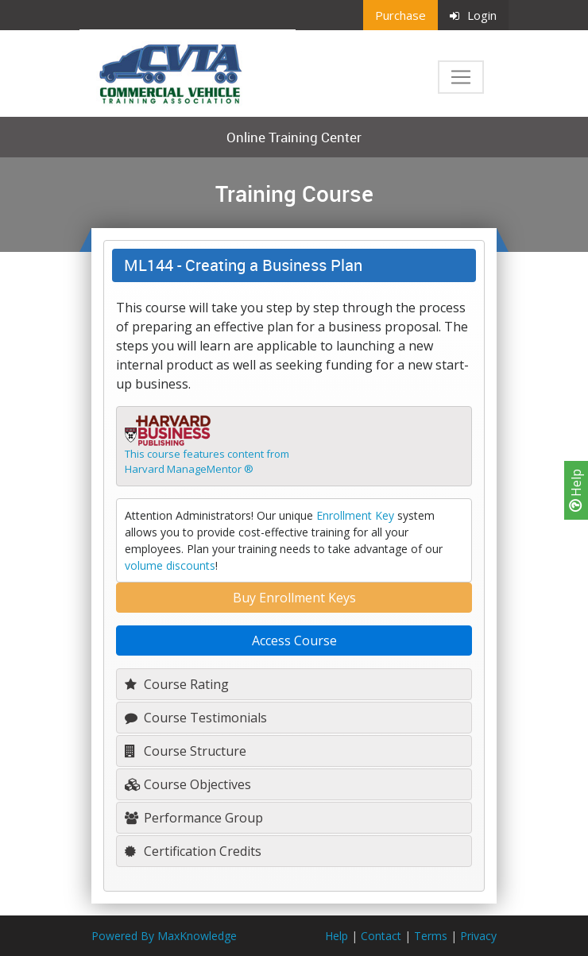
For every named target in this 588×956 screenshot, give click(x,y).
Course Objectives (188, 784)
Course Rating (177, 684)
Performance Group (194, 817)
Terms (430, 935)
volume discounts (170, 565)
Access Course (294, 640)
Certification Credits (193, 851)
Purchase (400, 15)
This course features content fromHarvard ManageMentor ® (207, 462)
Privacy (478, 935)
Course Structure (185, 751)
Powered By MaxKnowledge (164, 935)
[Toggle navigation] (461, 77)
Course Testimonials (196, 717)
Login (473, 15)
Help (576, 490)
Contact (381, 935)
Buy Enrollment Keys (294, 597)
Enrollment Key (355, 515)
